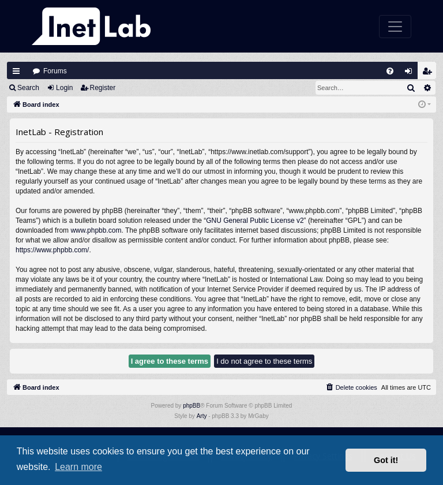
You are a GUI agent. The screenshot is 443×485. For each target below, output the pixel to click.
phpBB (191, 405)
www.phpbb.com (95, 230)
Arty (202, 416)
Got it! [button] (386, 460)
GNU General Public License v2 (254, 221)
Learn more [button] (78, 467)
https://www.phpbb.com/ (52, 250)
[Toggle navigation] (395, 26)
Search (28, 88)
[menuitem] (390, 71)
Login (64, 88)
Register (103, 88)
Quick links (16, 71)
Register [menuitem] (429, 73)
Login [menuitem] (411, 73)
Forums (55, 71)
